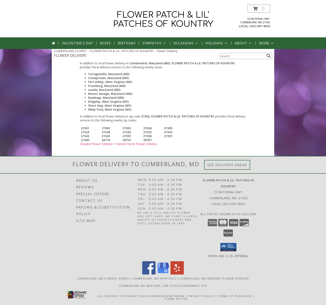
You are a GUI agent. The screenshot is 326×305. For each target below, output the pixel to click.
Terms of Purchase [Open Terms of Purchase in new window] (235, 296)
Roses (105, 43)
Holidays (216, 43)
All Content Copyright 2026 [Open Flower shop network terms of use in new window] (121, 296)
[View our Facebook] (149, 273)
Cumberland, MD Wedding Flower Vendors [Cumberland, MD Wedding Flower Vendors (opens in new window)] (214, 278)
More (266, 43)
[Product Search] (242, 56)
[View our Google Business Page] (163, 273)
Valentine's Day (77, 43)
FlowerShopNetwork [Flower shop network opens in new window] (166, 296)
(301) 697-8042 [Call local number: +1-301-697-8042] (259, 26)
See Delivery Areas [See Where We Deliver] (227, 164)
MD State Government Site (185, 285)
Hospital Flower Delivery (96, 144)
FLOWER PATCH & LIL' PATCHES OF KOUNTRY (163, 19)
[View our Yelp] (177, 273)
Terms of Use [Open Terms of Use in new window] (176, 298)
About (243, 43)
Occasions (186, 43)
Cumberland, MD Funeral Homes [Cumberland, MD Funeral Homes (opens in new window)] (103, 278)
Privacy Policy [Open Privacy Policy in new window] (201, 296)
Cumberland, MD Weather (139, 285)
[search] (268, 56)
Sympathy (154, 43)
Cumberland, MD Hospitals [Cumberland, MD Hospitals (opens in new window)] (154, 278)
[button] (259, 9)
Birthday (127, 43)
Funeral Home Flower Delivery (136, 144)
